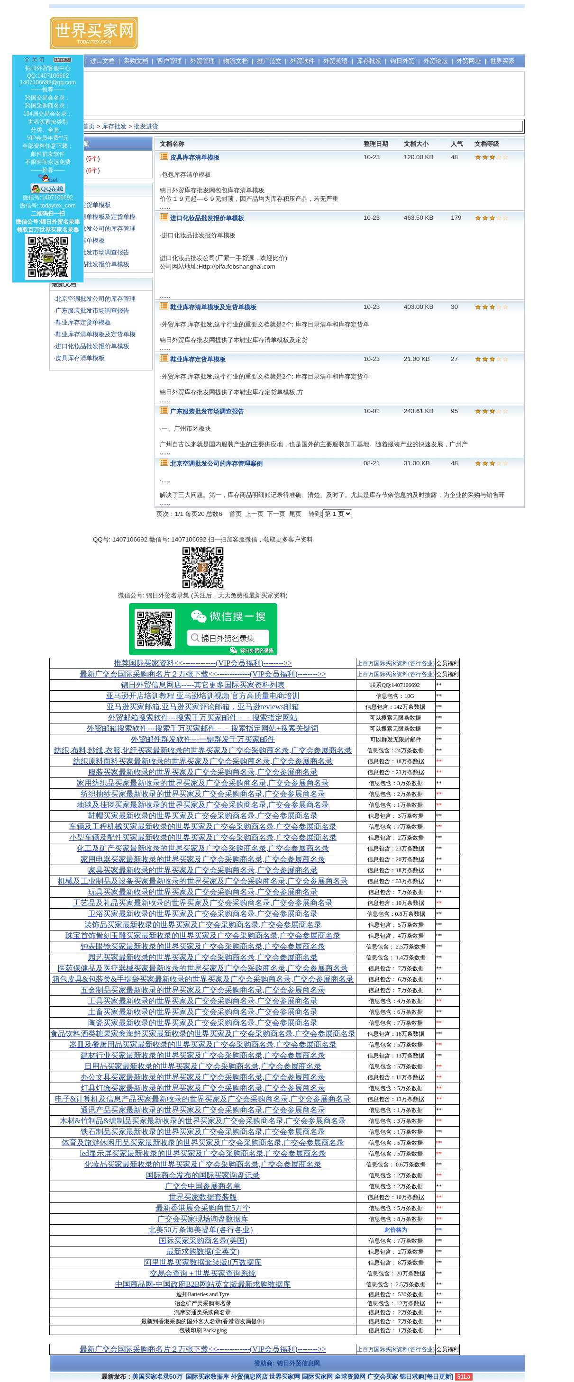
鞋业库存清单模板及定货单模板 (213, 307)
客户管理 (169, 60)
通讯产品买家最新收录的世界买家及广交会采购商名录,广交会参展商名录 (203, 1110)
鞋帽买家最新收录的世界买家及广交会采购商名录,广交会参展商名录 (203, 816)
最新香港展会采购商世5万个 (202, 1208)
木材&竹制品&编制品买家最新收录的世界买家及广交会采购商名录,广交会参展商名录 (203, 1121)
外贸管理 (202, 60)
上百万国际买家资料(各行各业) (396, 663)
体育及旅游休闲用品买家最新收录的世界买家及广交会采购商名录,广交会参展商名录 (203, 1142)
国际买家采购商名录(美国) (203, 1241)
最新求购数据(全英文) (203, 1251)
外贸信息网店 (249, 1376)
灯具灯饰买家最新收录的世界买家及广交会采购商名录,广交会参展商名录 (203, 1088)
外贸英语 (335, 60)
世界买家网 (284, 1376)
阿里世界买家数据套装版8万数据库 (203, 1262)
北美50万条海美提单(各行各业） (202, 1230)
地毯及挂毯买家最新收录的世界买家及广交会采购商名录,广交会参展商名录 (203, 805)
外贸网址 (468, 60)
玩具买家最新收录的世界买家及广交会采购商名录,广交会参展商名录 (203, 892)
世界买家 (502, 60)
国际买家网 (317, 1376)
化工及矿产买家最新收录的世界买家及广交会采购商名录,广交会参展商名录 (203, 848)
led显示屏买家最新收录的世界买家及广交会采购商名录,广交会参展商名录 (203, 1153)
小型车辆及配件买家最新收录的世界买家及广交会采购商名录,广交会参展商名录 (203, 837)
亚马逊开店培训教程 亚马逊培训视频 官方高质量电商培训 (203, 696)
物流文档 (235, 60)
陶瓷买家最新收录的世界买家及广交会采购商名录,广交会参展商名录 (203, 1023)
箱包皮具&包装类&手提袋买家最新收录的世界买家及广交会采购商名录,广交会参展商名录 (203, 979)
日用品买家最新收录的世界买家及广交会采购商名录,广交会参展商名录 (202, 1066)
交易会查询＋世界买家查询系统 (203, 1273)
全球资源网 (350, 1376)
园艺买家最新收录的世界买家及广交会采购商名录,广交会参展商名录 (203, 957)
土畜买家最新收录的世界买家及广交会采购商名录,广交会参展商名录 (203, 1012)
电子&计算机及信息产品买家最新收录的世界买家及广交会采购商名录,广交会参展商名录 (203, 1099)
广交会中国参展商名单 (203, 1186)
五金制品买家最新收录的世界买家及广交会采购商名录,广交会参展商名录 (203, 990)
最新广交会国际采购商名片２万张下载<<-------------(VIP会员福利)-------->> (203, 674)
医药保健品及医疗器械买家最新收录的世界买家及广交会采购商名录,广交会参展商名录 (203, 968)
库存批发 (369, 60)
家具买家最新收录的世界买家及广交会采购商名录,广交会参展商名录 (203, 870)
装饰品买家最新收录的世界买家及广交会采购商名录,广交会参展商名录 (202, 925)
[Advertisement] (351, 33)
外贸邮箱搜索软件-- (203, 718)
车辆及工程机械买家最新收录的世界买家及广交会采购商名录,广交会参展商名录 (203, 826)
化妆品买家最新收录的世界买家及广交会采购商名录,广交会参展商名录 (202, 1164)
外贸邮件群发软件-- (203, 739)
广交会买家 (382, 1376)
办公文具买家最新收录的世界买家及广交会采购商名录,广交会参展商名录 (203, 1077)
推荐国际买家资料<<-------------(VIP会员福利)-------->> (203, 663)
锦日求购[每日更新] (426, 1376)
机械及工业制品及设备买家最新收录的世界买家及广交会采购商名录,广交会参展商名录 (203, 881)
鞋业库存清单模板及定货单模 (95, 216)
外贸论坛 (435, 60)
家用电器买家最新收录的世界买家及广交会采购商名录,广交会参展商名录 (203, 859)
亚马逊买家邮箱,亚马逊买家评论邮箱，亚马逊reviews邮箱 (203, 707)
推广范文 (269, 60)
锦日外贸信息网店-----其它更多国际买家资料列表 (203, 685)
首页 (88, 126)
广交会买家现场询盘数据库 (202, 1219)
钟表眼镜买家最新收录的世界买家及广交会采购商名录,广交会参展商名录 (203, 946)
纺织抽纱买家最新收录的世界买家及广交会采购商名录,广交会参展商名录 (203, 794)
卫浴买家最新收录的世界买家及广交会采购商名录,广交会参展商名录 (203, 914)
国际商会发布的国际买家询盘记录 (203, 1175)
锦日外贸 (402, 60)
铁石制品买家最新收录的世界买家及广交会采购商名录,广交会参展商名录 (203, 1132)
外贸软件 (302, 60)
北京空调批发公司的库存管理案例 (216, 463)
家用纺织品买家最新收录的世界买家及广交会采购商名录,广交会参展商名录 (203, 783)
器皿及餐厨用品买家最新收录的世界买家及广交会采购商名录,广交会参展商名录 (203, 1044)
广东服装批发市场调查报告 (92, 252)
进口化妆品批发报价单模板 (92, 264)
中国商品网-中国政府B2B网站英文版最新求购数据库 (203, 1284)
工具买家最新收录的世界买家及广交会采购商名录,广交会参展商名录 (203, 1001)
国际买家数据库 (207, 1376)
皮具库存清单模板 (80, 357)
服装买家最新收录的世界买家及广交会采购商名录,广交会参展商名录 (203, 772)
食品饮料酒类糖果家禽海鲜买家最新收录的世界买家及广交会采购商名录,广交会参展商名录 (202, 1034)
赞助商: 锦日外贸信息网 (286, 1363)
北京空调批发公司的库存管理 (95, 228)
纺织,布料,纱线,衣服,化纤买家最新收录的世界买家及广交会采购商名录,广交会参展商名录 (203, 750)
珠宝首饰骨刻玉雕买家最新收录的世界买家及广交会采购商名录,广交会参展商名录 (202, 935)
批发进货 (146, 126)
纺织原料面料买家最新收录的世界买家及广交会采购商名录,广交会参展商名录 (203, 761)
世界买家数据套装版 (203, 1197)
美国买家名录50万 (157, 1376)
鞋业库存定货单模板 (83, 322)
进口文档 (102, 60)
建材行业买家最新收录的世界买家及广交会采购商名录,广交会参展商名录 (203, 1055)
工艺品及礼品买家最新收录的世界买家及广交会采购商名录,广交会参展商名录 (203, 903)
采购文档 (136, 60)
